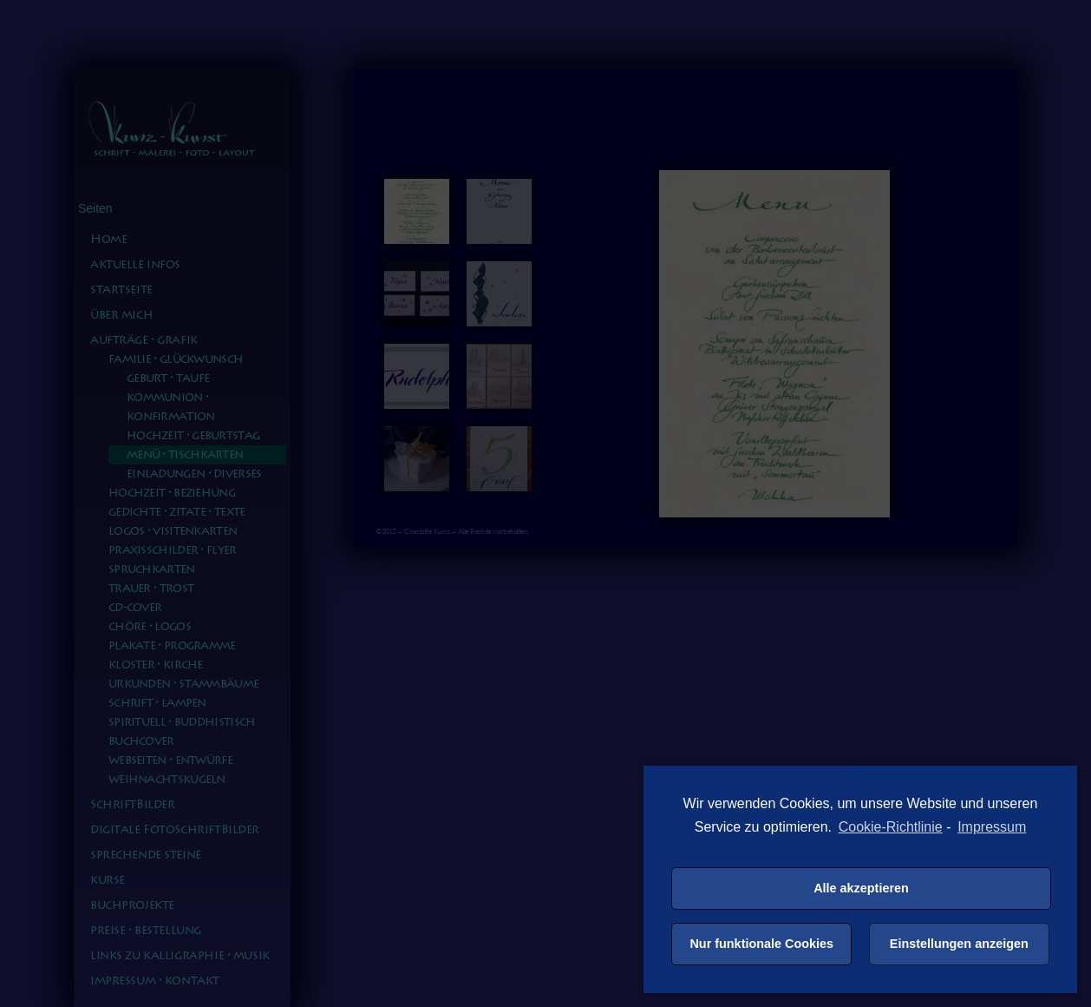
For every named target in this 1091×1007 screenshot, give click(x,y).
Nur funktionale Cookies (761, 944)
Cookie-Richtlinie (891, 826)
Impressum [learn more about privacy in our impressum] (991, 826)
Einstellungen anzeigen (959, 944)
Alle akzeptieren (861, 888)
